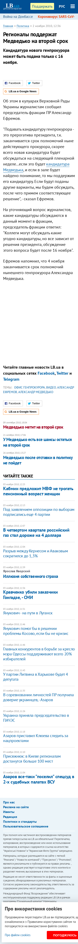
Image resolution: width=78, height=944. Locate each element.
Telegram (11, 379)
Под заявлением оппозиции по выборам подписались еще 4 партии (38, 512)
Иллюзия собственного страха (30, 576)
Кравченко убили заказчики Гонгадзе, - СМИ (30, 594)
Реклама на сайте (16, 807)
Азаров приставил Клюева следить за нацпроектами (35, 738)
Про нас (9, 802)
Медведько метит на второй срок (33, 427)
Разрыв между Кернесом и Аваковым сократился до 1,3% (35, 553)
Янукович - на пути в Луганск (28, 613)
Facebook (46, 373)
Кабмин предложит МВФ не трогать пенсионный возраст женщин (38, 491)
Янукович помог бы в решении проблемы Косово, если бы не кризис (35, 631)
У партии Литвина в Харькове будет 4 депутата (35, 677)
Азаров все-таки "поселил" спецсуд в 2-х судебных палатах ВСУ (38, 779)
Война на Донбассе (18, 16)
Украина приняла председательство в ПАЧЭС (36, 718)
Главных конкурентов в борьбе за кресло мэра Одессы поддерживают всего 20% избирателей (39, 654)
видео (51, 387)
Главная (8, 26)
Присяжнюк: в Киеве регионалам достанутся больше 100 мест (32, 758)
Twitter (62, 373)
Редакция (10, 817)
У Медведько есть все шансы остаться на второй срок (37, 442)
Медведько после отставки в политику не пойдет (38, 460)
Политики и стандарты (20, 821)
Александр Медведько (35, 392)
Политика (23, 26)
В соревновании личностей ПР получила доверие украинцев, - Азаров (38, 697)
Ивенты (8, 812)
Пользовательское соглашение (25, 826)
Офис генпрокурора (29, 387)
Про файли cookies (17, 935)
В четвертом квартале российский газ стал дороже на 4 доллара (36, 532)
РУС (62, 6)
